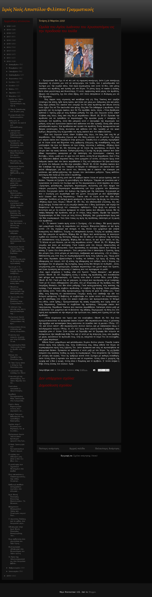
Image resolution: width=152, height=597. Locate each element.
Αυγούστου (14, 78)
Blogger (92, 592)
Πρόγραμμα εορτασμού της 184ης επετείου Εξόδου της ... (15, 204)
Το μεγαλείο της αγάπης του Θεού (16, 372)
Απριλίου (13, 93)
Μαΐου (12, 89)
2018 (9, 33)
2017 (9, 37)
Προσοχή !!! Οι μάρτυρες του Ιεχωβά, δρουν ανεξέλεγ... (15, 270)
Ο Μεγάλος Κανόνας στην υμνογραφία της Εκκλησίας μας (16, 290)
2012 (9, 54)
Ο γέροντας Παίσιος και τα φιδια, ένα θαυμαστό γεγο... (17, 521)
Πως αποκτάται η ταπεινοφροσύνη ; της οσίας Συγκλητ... (17, 477)
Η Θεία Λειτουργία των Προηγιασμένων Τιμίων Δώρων (16, 447)
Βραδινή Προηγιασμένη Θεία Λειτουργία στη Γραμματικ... (16, 397)
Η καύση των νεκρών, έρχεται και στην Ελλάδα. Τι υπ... (16, 338)
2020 (9, 26)
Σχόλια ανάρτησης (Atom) (85, 456)
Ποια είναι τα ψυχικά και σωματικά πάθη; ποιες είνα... (16, 280)
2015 (9, 44)
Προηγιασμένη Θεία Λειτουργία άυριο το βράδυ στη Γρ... (16, 348)
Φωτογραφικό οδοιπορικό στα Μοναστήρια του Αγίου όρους (16, 550)
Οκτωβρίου (14, 71)
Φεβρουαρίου (15, 568)
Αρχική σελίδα (77, 448)
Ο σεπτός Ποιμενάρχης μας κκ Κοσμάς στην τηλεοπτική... (16, 260)
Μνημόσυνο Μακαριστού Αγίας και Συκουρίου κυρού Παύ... (17, 511)
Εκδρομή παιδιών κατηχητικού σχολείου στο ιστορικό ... (15, 487)
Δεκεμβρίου (14, 64)
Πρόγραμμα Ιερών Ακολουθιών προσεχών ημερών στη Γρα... (16, 437)
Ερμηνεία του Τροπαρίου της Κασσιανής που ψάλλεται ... (16, 144)
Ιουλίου (12, 82)
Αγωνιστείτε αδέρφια (13, 232)
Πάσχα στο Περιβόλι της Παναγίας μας (15, 357)
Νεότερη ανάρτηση (49, 448)
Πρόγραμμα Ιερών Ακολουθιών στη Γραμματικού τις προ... (16, 320)
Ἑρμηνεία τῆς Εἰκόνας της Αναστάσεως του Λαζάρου (16, 214)
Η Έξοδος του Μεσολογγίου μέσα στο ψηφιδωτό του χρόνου (15, 183)
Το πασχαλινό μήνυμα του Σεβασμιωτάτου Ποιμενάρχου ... (16, 134)
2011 (9, 58)
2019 (9, 30)
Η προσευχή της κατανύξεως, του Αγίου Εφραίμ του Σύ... (17, 379)
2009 (9, 576)
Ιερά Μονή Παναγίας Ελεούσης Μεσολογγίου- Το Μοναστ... (16, 498)
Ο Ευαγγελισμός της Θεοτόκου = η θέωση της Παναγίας (17, 224)
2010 (9, 61)
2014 (9, 47)
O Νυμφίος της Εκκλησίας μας (15, 162)
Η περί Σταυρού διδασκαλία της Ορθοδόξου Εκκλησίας (16, 417)
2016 (9, 40)
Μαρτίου (13, 96)
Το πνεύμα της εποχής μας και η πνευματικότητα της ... (16, 310)
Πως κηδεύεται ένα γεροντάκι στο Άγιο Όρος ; (16, 541)
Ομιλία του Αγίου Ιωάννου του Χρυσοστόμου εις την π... (16, 102)
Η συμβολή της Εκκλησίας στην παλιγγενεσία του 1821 (16, 240)
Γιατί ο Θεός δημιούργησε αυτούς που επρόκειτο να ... (15, 407)
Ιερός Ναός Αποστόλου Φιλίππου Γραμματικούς (48, 9)
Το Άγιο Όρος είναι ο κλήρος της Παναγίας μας (16, 365)
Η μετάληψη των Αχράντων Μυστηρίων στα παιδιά (16, 467)
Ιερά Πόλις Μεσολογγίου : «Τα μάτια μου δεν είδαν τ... (15, 194)
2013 (9, 51)
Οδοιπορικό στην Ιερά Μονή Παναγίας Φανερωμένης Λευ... (15, 531)
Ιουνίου (12, 85)
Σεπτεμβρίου (15, 75)
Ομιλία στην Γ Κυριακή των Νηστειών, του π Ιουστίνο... (16, 427)
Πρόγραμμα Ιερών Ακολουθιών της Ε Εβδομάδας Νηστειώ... (16, 250)
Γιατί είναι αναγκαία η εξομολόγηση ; (15, 388)
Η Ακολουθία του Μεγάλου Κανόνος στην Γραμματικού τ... (16, 300)
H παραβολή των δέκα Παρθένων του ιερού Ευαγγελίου (16, 154)
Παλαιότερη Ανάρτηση (107, 448)
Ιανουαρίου (14, 571)
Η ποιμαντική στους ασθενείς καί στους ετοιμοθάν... (17, 329)
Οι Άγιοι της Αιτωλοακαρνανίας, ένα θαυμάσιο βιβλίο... (16, 560)
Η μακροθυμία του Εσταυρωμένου (16, 116)
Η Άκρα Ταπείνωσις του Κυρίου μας (16, 110)
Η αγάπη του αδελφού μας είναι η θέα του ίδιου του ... (15, 457)
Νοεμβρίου (14, 68)
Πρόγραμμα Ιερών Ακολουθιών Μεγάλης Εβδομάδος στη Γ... (16, 170)
